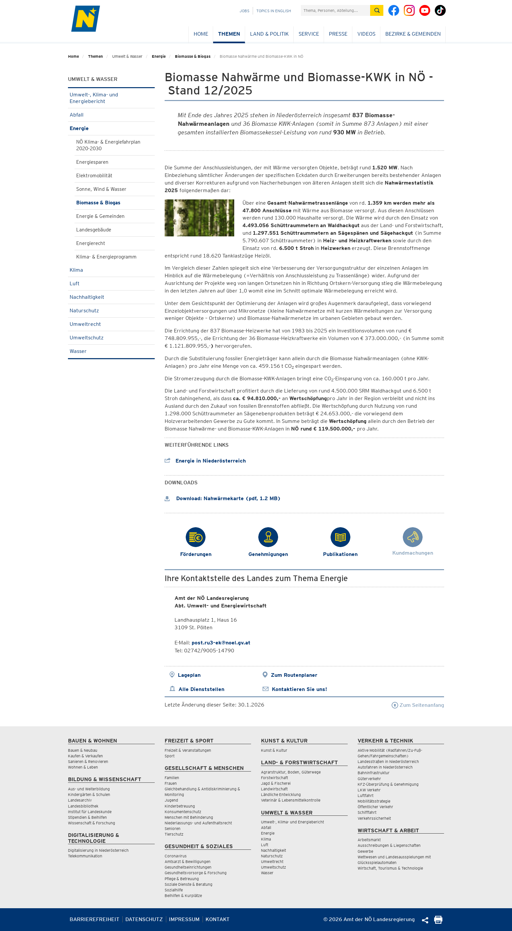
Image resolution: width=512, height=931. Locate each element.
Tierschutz (174, 834)
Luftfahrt (365, 795)
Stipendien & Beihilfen (87, 817)
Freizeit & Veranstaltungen (188, 750)
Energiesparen (92, 162)
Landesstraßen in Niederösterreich (388, 761)
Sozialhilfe (174, 889)
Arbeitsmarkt (369, 839)
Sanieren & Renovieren (88, 761)
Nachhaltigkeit (111, 297)
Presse (338, 34)
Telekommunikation (85, 855)
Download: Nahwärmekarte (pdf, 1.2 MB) (223, 498)
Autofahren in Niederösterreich (385, 767)
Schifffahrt (367, 812)
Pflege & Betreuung (182, 878)
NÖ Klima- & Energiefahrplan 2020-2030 (108, 145)
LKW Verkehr (369, 789)
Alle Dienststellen (201, 689)
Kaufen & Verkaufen (85, 755)
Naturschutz (111, 310)
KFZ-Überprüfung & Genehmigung (388, 784)
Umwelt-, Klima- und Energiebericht (111, 97)
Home (201, 34)
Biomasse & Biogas (192, 56)
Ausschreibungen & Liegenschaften (389, 845)
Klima (111, 270)
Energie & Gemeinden (100, 216)
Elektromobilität (94, 176)
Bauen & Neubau (82, 750)
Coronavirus (176, 855)
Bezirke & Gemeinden (413, 34)
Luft (111, 283)
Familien (172, 777)
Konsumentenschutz (183, 811)
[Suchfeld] (335, 10)
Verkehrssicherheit (374, 818)
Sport (170, 755)
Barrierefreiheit (94, 919)
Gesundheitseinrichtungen (188, 867)
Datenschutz (144, 919)
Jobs (244, 10)
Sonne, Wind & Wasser (101, 189)
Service (309, 34)
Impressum (184, 919)
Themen (229, 34)
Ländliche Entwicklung (281, 794)
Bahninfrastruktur (374, 772)
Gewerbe (365, 851)
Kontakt (218, 919)
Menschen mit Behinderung (189, 817)
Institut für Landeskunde (90, 811)
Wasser (111, 351)
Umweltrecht (111, 324)
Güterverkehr (369, 778)
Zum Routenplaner (294, 675)
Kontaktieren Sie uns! (299, 689)
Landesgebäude (93, 230)
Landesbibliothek (83, 806)
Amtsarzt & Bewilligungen (187, 861)
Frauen (171, 783)
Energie (159, 56)
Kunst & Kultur (274, 750)
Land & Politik (269, 34)
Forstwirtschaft (274, 777)
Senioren (172, 828)
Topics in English (273, 10)
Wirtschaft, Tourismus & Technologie (390, 868)
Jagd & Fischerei (276, 783)
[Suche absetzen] (376, 10)
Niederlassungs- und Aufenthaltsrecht (198, 822)
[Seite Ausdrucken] (438, 922)
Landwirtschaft (274, 788)
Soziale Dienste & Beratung (188, 884)
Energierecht (90, 243)
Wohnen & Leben (83, 767)
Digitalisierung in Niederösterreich (98, 850)
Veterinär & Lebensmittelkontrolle (290, 800)
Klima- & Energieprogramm (106, 257)
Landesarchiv (80, 800)
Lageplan (189, 675)
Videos (366, 34)
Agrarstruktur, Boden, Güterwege (291, 772)
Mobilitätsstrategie (374, 801)
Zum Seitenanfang (418, 705)
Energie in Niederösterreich (205, 461)
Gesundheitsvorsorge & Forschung (196, 872)
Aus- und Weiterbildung (89, 788)
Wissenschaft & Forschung (91, 822)
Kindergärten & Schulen (89, 794)
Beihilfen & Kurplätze (183, 895)
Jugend (171, 800)
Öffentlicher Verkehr (375, 806)
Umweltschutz (111, 337)
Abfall (111, 115)
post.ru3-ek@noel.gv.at (221, 642)
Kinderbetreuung (180, 806)
